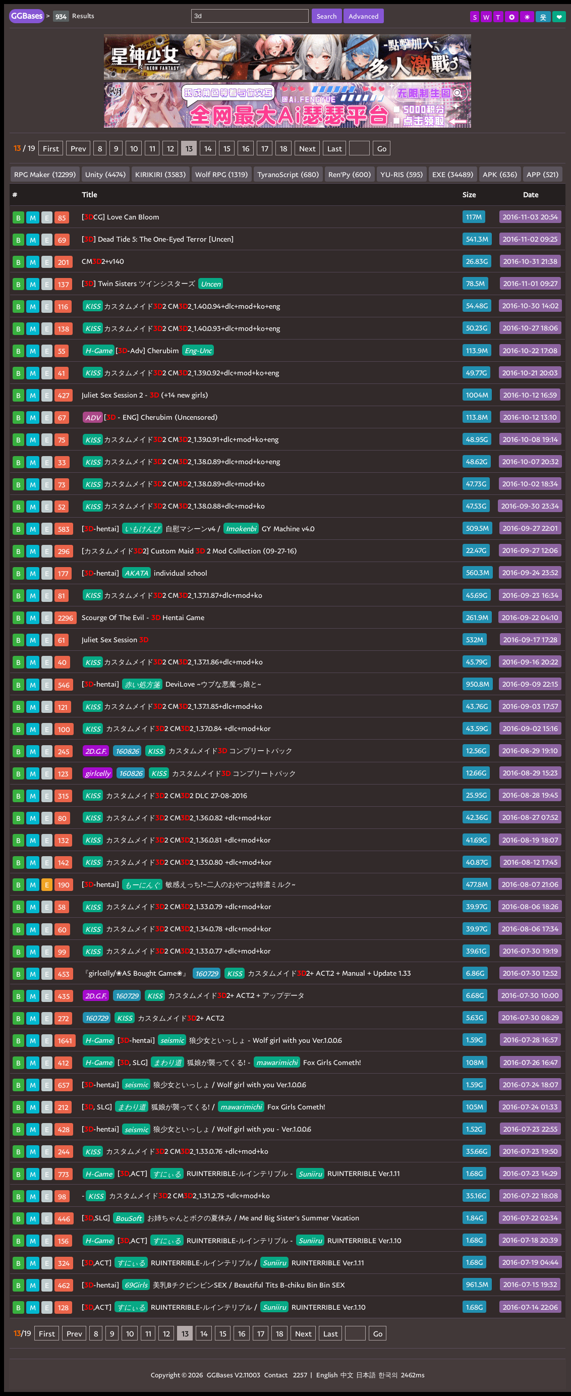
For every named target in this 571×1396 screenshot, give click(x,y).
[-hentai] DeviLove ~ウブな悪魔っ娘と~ (171, 684)
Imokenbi (241, 528)
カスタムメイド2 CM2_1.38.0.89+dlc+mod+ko (174, 483)
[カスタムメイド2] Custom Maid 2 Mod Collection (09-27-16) (189, 550)
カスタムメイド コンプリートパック (188, 750)
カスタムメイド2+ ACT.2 (153, 1018)
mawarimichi (277, 1062)
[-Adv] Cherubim (148, 350)
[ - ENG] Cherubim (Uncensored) (150, 417)
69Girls (136, 1285)
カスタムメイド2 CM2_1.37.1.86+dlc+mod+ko (173, 661)
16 (246, 148)
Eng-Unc (198, 350)
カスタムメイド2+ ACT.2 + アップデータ (194, 995)
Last (334, 148)
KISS (92, 306)
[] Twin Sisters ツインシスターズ (152, 283)
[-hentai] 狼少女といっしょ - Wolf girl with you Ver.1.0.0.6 (212, 1040)
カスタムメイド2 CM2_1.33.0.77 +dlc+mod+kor (177, 951)
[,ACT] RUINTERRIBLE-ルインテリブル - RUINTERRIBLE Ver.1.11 (241, 1173)
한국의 (388, 1374)
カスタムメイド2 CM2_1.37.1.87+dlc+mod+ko (172, 595)
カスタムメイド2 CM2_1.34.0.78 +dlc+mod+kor (177, 928)
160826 (127, 750)
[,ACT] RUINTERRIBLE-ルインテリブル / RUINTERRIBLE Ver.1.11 (223, 1262)
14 (208, 148)
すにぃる (167, 1173)
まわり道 (167, 1062)
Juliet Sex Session (115, 639)
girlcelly (97, 773)
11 (152, 148)
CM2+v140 (103, 261)
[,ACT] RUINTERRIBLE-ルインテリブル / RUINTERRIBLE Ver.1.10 (224, 1307)
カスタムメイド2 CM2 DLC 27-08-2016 (165, 795)
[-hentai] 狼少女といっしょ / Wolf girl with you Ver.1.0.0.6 (194, 1084)
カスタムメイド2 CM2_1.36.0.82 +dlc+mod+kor (177, 817)
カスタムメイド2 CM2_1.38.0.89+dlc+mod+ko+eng (181, 461)
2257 (300, 1374)
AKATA (136, 573)
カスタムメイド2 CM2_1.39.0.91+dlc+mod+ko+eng (180, 439)
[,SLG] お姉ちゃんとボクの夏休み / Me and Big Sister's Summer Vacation (220, 1217)
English (327, 1374)
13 (189, 148)
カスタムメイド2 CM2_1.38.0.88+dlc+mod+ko (174, 506)
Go (381, 148)
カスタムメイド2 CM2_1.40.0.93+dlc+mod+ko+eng (181, 328)
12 (170, 148)
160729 (206, 973)
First (51, 148)
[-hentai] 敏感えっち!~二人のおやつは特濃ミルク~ (189, 884)
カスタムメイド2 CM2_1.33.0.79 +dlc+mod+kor (177, 906)
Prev (78, 148)
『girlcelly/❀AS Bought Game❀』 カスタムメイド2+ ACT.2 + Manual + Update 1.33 (246, 973)
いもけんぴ (142, 528)
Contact (276, 1374)
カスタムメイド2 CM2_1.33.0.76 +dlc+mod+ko (175, 1151)
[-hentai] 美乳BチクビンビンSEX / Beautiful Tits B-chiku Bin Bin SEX (213, 1285)
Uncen (210, 283)
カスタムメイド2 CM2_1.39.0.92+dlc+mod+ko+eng (181, 372)
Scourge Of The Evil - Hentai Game (143, 617)
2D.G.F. (95, 750)
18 (284, 148)
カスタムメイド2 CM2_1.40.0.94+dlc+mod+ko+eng (181, 306)
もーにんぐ (142, 884)
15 (227, 148)
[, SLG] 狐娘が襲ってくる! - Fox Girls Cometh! (222, 1062)
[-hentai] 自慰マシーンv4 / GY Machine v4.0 (198, 528)
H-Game (98, 350)
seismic (172, 1040)
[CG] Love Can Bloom (120, 216)
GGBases (220, 1374)
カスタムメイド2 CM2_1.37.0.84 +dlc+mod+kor (177, 728)
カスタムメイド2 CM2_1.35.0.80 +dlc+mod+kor (177, 862)
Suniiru (310, 1173)
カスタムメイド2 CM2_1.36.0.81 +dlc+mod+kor (177, 840)
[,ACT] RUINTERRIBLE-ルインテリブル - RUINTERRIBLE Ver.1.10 (242, 1240)
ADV (92, 417)
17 (264, 148)
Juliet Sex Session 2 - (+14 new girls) (145, 395)
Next (307, 148)
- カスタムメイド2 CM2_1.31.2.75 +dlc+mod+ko (176, 1195)
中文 (347, 1374)
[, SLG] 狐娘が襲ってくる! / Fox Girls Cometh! (203, 1106)
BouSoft (129, 1217)
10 (134, 148)
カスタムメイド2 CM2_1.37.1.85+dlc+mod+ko (172, 706)
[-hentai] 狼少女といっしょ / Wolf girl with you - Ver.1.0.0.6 (196, 1129)
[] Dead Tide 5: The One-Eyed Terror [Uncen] (158, 239)
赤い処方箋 (142, 684)
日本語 (366, 1374)
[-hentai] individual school (144, 573)
